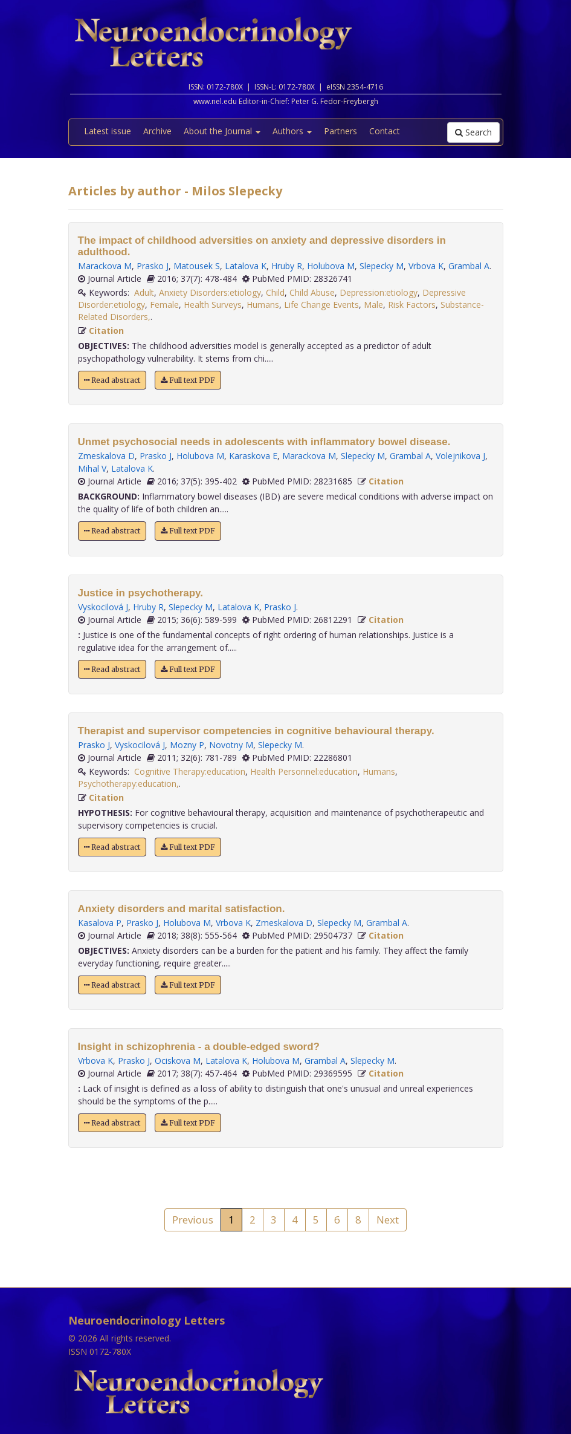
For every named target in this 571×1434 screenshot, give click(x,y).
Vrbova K (426, 266)
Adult (144, 292)
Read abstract (112, 380)
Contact (384, 131)
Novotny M (231, 745)
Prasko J (153, 266)
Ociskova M (178, 1060)
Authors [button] (292, 131)
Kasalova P (99, 922)
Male (373, 304)
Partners (340, 131)
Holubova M (331, 266)
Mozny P (187, 745)
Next (387, 1220)
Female (164, 304)
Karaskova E (253, 455)
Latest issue (107, 131)
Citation (106, 330)
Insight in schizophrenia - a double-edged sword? (199, 1046)
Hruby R (286, 266)
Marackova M (105, 266)
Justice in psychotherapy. (141, 593)
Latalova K (245, 266)
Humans (263, 304)
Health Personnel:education (304, 771)
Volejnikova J (460, 455)
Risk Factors (412, 304)
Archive (157, 131)
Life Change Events (321, 304)
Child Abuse (312, 292)
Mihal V (92, 468)
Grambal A (468, 266)
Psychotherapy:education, (128, 783)
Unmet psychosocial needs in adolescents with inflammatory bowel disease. (264, 442)
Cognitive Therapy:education (189, 771)
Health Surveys (213, 304)
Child (275, 292)
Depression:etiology (379, 292)
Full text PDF (188, 380)
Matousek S (196, 266)
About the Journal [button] (222, 131)
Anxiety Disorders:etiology (210, 292)
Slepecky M (382, 266)
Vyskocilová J (103, 607)
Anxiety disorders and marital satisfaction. (181, 908)
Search (473, 132)
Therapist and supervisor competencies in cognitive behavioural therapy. (256, 731)
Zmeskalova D (106, 455)
